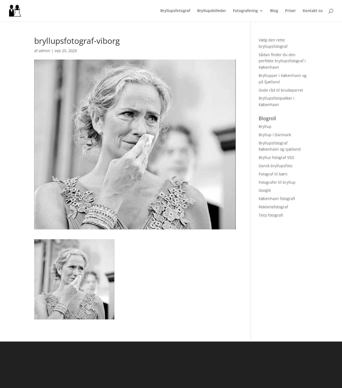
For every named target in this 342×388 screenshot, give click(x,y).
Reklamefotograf (273, 206)
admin (44, 50)
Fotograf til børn (273, 174)
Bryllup (265, 126)
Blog (274, 11)
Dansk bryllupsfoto (275, 165)
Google (265, 190)
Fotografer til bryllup (277, 182)
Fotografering (245, 11)
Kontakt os (313, 11)
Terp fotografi (271, 215)
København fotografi (277, 198)
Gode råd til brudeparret (281, 90)
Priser (290, 11)
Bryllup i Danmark (275, 134)
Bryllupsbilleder (211, 11)
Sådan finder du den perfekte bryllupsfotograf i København (282, 61)
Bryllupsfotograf (175, 11)
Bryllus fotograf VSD (276, 157)
